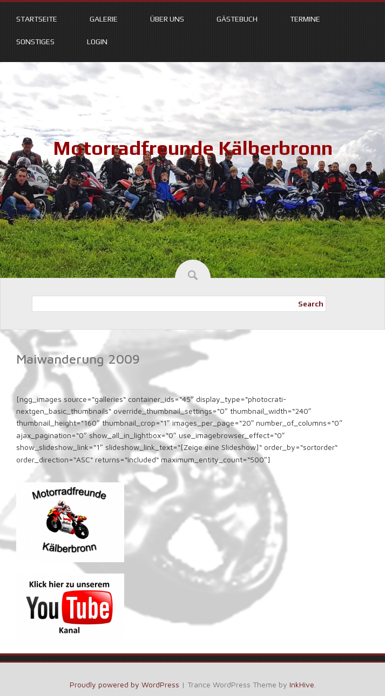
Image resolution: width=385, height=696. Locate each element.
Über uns (167, 19)
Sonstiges (35, 41)
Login (97, 41)
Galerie (104, 19)
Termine (305, 19)
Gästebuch (237, 19)
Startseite (36, 19)
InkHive (301, 684)
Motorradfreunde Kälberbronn (193, 148)
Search (310, 303)
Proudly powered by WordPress (124, 684)
